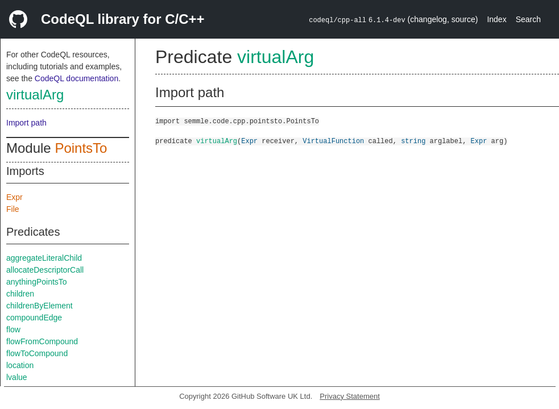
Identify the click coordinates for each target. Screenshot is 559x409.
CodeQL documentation (76, 78)
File (12, 209)
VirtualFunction (333, 140)
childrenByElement (39, 305)
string (413, 140)
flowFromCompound (42, 341)
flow (13, 329)
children (20, 293)
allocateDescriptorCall (45, 269)
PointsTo (81, 148)
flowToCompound (37, 353)
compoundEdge (34, 317)
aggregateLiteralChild (44, 257)
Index (496, 19)
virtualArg (35, 94)
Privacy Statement (350, 396)
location (20, 365)
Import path (26, 122)
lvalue (16, 377)
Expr (14, 197)
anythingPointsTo (36, 281)
